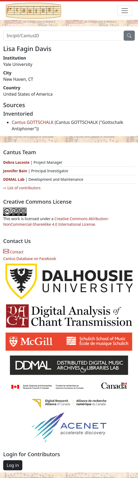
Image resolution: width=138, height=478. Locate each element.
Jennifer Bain (15, 170)
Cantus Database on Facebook (29, 258)
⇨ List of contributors (21, 187)
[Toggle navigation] (124, 10)
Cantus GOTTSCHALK (33, 122)
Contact (13, 251)
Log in (13, 465)
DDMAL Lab (13, 179)
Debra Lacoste (16, 162)
